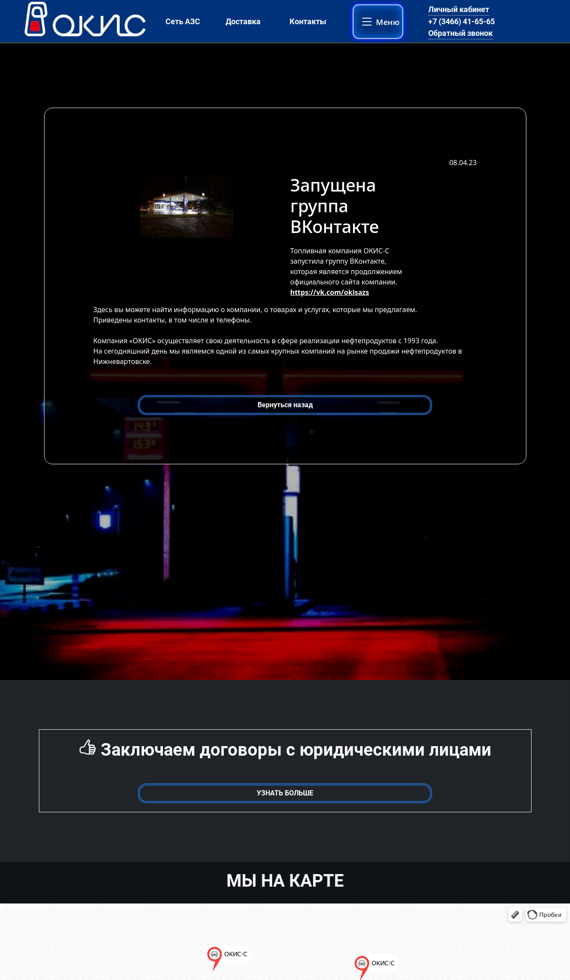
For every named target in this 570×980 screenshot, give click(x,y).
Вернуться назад (285, 405)
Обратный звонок (460, 33)
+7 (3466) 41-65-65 (461, 21)
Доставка (243, 21)
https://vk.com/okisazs (329, 292)
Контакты (308, 21)
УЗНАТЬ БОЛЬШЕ (285, 793)
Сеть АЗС (183, 21)
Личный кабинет (458, 9)
